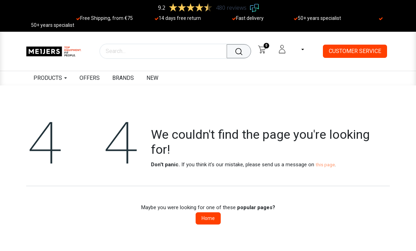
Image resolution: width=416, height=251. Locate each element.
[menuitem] (89, 78)
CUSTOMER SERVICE (355, 51)
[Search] (239, 51)
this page (325, 164)
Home (208, 218)
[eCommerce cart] (261, 49)
